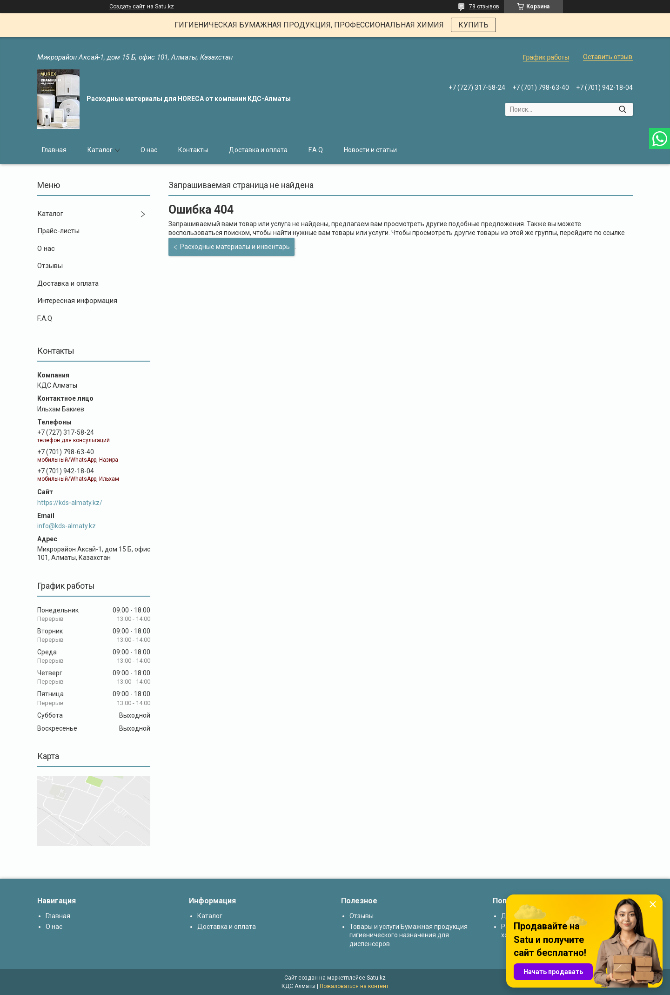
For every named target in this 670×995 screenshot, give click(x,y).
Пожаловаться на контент (354, 986)
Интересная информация (77, 300)
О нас (149, 150)
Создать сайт (127, 6)
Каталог (100, 150)
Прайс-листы (58, 231)
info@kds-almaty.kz (66, 526)
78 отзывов (484, 6)
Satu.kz (376, 978)
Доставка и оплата (258, 150)
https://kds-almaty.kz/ (69, 502)
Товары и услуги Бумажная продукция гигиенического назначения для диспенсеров (408, 935)
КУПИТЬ (473, 24)
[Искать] (622, 109)
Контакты (193, 150)
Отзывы (50, 266)
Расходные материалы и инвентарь (235, 246)
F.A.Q (315, 150)
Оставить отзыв (607, 57)
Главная (54, 150)
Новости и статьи (370, 150)
